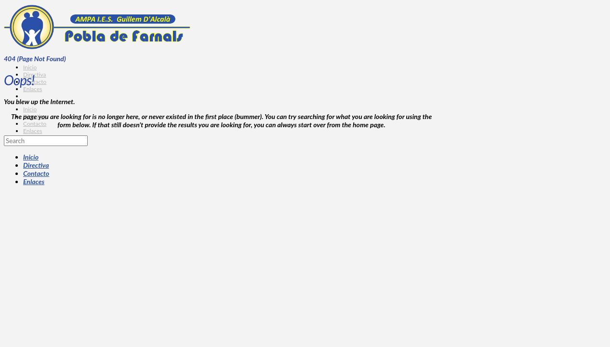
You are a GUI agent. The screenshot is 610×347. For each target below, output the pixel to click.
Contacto (36, 173)
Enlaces (33, 181)
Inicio (31, 157)
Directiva (36, 165)
